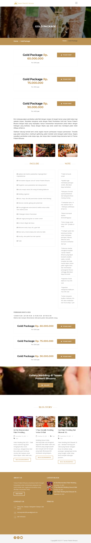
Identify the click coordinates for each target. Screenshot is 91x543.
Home (65, 41)
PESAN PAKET (66, 55)
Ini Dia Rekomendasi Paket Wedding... (65, 483)
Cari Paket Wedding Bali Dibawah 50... (65, 492)
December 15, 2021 (21, 436)
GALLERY (45, 385)
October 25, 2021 (42, 436)
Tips (17, 438)
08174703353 (21, 517)
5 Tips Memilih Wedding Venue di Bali (65, 487)
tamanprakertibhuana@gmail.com (27, 512)
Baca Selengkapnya (22, 459)
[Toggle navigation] (76, 3)
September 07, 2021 (65, 436)
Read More (19, 494)
